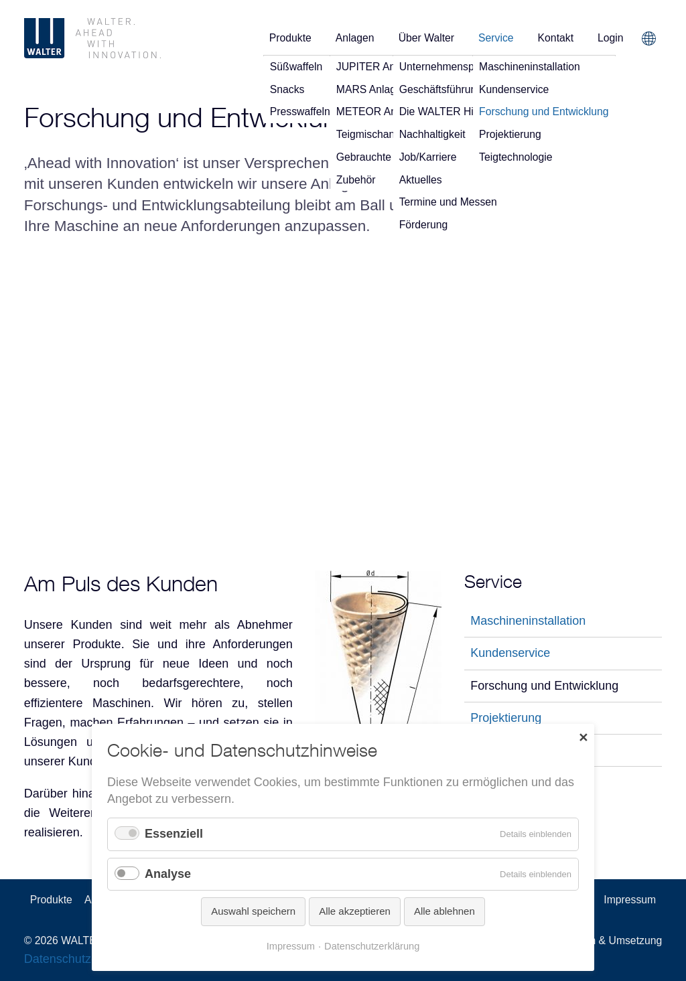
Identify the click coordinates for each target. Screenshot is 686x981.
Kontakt (555, 38)
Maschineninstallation (528, 620)
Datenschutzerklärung (371, 948)
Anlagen (355, 38)
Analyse (168, 876)
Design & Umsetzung (612, 940)
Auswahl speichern (253, 913)
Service (496, 38)
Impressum (630, 899)
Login (611, 38)
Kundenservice (510, 653)
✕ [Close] (583, 739)
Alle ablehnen (444, 913)
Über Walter (426, 38)
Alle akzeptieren (355, 913)
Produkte (290, 38)
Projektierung (505, 718)
